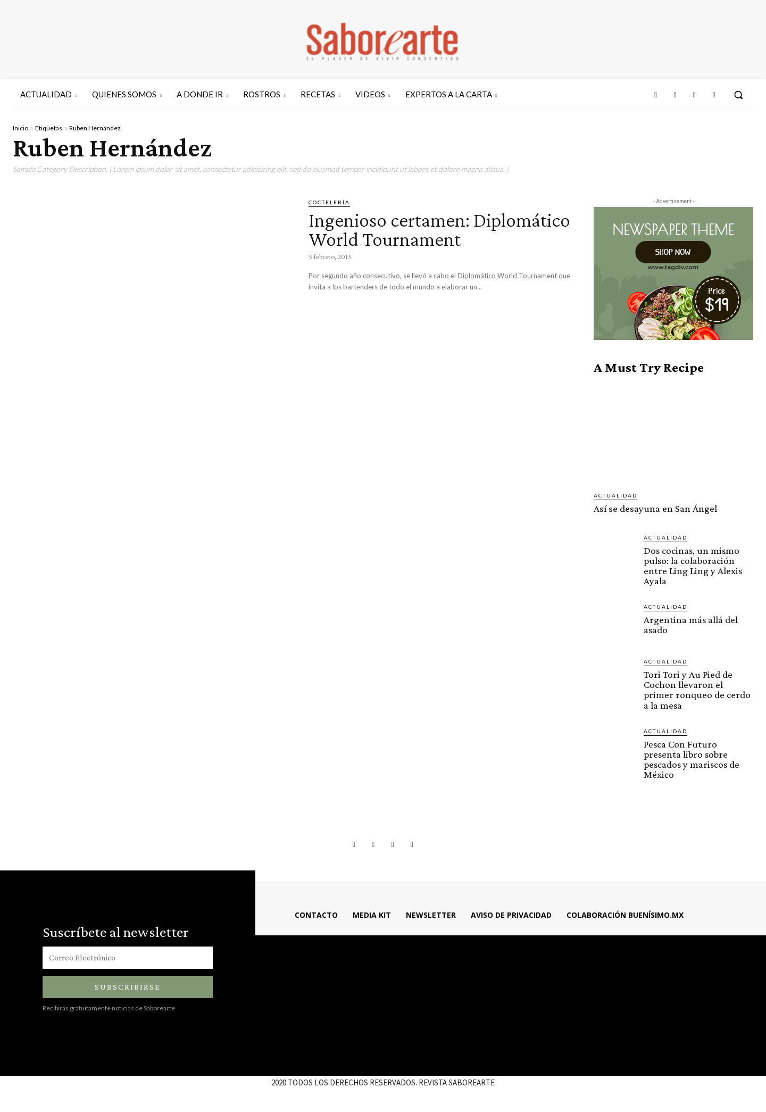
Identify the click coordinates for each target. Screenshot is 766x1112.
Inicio (20, 128)
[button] (738, 95)
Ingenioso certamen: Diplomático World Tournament (393, 239)
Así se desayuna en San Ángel (654, 508)
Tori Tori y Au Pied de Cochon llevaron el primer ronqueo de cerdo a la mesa (697, 689)
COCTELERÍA (329, 202)
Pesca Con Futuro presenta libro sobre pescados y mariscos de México (691, 758)
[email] (128, 956)
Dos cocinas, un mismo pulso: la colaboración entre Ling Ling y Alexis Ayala (692, 565)
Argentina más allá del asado (690, 624)
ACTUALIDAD (615, 495)
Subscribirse (128, 985)
